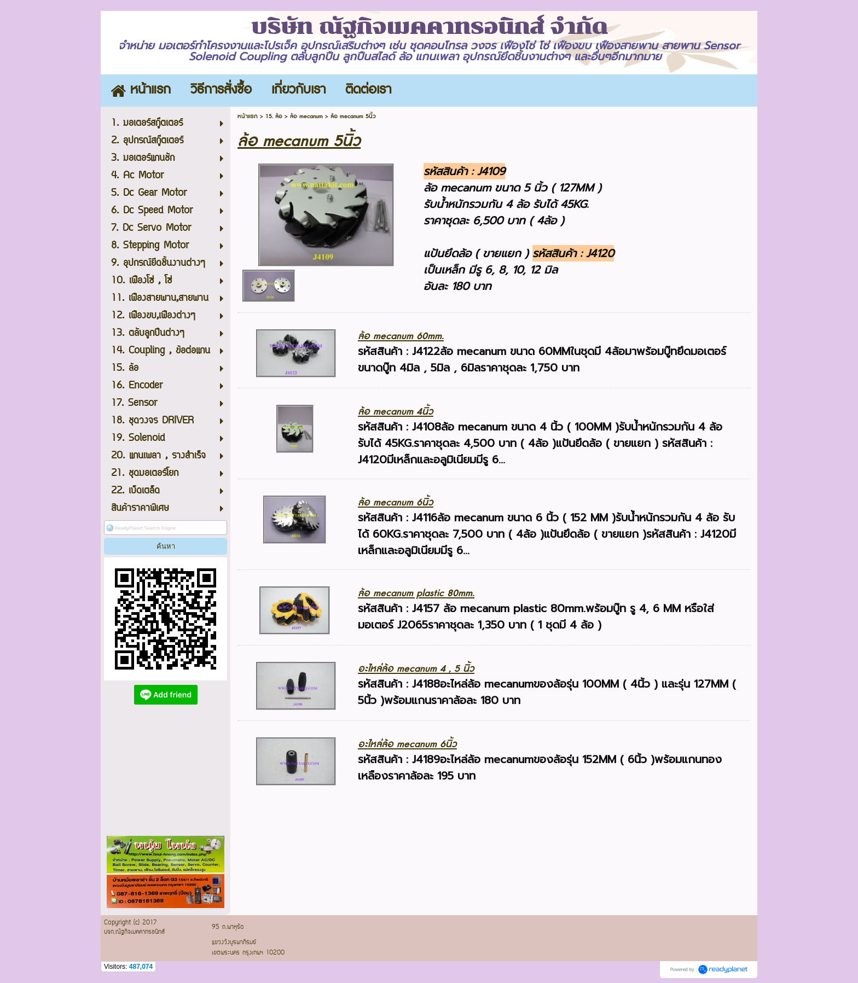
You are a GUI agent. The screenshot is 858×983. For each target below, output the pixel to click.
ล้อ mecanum (306, 116)
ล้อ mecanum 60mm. (401, 336)
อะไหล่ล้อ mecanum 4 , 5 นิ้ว (416, 669)
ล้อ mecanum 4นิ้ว (395, 411)
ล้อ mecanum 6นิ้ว (395, 502)
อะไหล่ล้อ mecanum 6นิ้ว (407, 744)
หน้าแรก (247, 116)
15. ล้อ (273, 116)
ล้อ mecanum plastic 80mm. (416, 593)
